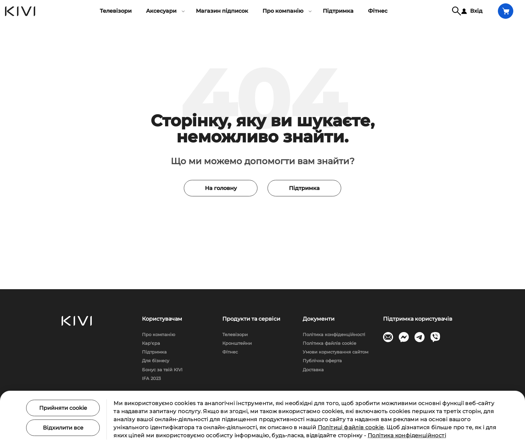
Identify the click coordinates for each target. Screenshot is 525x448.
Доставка (313, 369)
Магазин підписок (222, 11)
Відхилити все (63, 428)
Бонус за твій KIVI (162, 369)
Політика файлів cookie (329, 343)
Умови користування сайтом (335, 351)
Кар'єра (151, 343)
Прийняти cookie (63, 408)
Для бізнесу (155, 360)
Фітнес (377, 11)
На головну (221, 188)
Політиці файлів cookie (351, 427)
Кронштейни (237, 343)
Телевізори (116, 11)
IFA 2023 (151, 378)
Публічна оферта (322, 360)
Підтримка (338, 11)
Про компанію (158, 334)
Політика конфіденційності (334, 334)
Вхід (471, 11)
